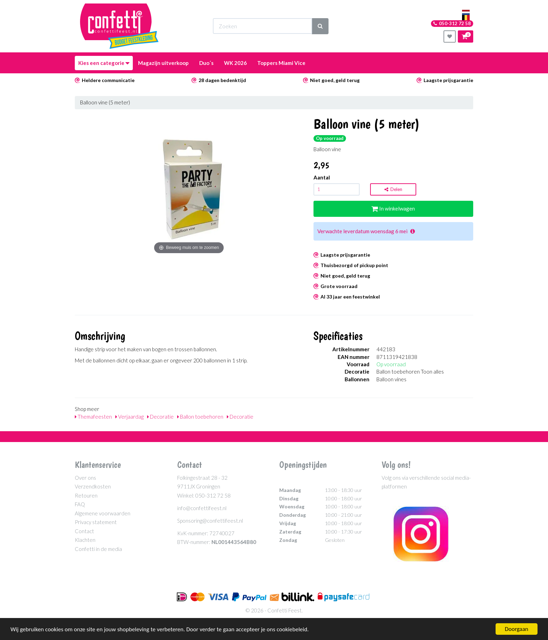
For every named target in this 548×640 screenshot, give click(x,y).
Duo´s (206, 63)
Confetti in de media (98, 549)
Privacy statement (96, 522)
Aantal (321, 177)
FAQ (80, 504)
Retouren (86, 495)
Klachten (85, 540)
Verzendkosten (93, 486)
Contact (84, 531)
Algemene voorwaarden (102, 513)
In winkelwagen (393, 208)
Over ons (85, 478)
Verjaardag (129, 416)
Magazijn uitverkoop (163, 63)
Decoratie (160, 416)
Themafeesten (93, 416)
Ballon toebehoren (200, 416)
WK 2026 (235, 63)
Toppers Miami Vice (281, 63)
